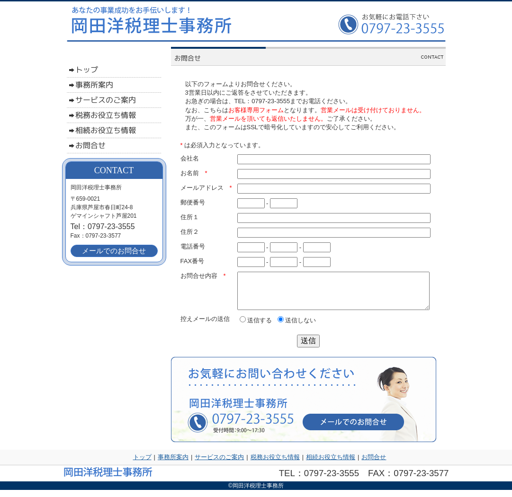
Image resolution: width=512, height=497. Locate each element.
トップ (142, 464)
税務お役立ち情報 (275, 464)
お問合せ (373, 464)
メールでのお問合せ (114, 251)
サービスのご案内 (219, 464)
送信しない (297, 327)
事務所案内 (173, 464)
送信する (256, 327)
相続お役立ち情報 (330, 464)
